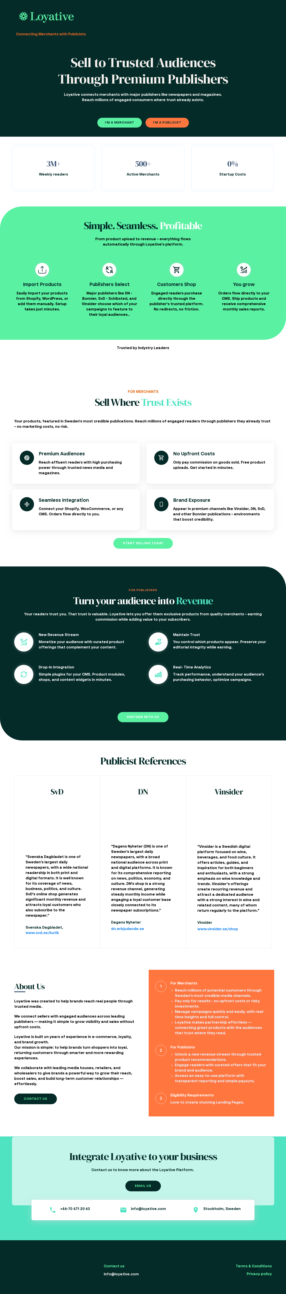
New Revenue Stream (59, 635)
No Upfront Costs (194, 454)
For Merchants (183, 983)
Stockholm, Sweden (222, 1209)
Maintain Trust (186, 635)
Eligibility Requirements (192, 1095)
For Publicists (182, 1047)
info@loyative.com (148, 1209)
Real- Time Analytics (192, 667)
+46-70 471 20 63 (75, 1209)
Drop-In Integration (56, 667)
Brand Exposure (191, 500)
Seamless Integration (64, 500)
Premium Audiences (62, 454)
